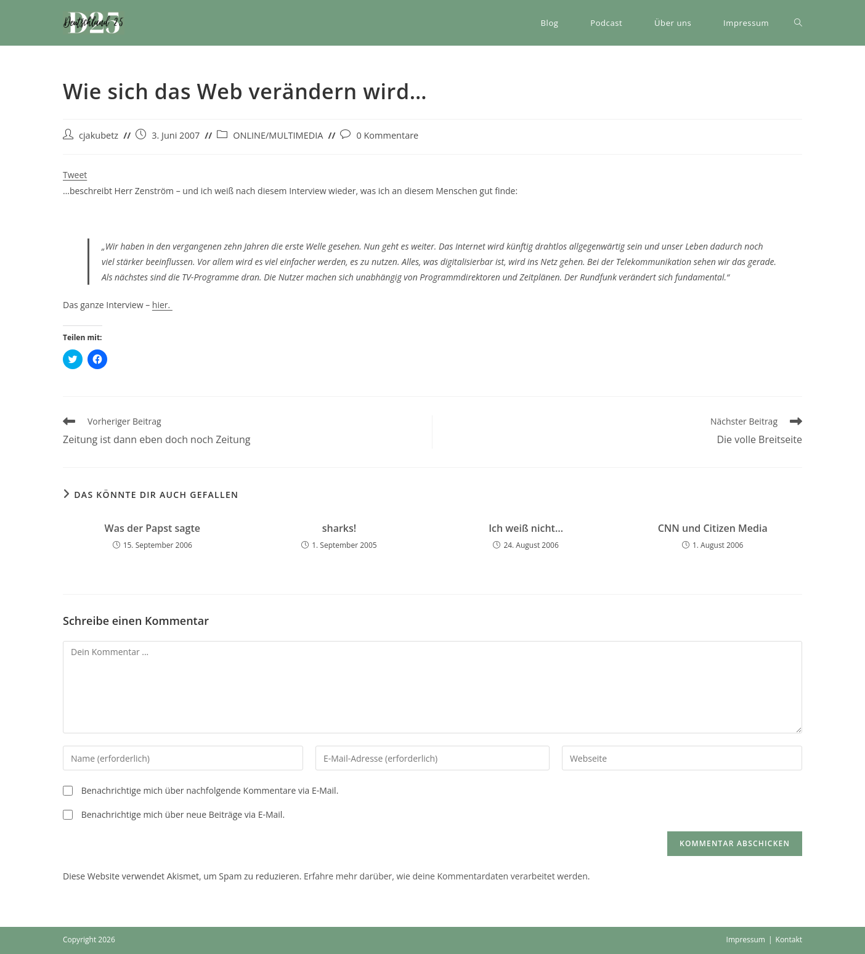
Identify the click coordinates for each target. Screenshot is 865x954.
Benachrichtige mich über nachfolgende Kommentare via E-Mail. (210, 790)
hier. (162, 305)
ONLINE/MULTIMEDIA (278, 135)
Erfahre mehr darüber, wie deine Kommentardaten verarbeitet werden (446, 876)
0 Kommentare (387, 135)
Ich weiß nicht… (526, 528)
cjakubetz (98, 135)
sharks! (339, 528)
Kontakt (789, 939)
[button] (93, 23)
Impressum (745, 939)
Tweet (75, 175)
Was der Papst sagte (152, 528)
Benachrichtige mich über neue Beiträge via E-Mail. (183, 814)
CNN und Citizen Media (713, 528)
